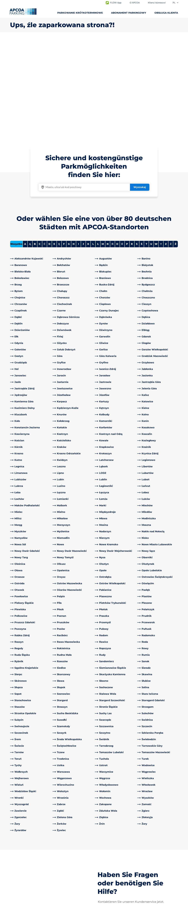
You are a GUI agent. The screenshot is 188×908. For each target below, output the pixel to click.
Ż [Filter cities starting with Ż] (175, 140)
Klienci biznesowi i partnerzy (113, 870)
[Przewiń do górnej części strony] (183, 828)
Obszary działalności (108, 866)
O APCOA (101, 850)
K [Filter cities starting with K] (88, 140)
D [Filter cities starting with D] (49, 140)
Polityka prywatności (21, 905)
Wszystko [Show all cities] (16, 140)
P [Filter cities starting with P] (127, 140)
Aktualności (103, 884)
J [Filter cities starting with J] (83, 140)
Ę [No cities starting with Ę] (59, 140)
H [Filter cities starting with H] (74, 140)
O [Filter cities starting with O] (117, 140)
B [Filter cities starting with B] (35, 140)
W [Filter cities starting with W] (156, 140)
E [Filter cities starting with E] (54, 140)
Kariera (100, 875)
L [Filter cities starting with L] (93, 140)
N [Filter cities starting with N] (108, 140)
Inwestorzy (102, 880)
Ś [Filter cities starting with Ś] (141, 140)
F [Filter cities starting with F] (64, 140)
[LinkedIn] (55, 850)
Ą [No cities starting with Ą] (30, 140)
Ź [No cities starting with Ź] (170, 140)
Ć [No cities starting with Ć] (44, 140)
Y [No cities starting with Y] (161, 140)
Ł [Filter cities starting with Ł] (98, 140)
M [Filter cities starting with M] (103, 140)
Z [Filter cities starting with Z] (166, 140)
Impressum (45, 905)
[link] (30, 155)
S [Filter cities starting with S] (136, 140)
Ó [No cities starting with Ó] (122, 140)
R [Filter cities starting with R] (132, 140)
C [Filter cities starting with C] (40, 140)
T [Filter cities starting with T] (146, 140)
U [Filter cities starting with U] (151, 140)
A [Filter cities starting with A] (25, 140)
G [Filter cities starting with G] (69, 140)
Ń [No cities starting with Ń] (112, 140)
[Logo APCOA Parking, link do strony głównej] (23, 11)
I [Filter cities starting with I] (78, 140)
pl (176, 2)
